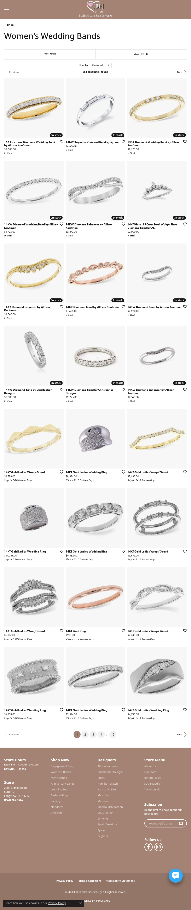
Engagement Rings (63, 766)
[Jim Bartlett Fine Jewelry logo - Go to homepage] (96, 9)
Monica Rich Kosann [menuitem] (110, 807)
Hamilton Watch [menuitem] (108, 783)
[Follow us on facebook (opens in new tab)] (148, 847)
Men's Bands (59, 778)
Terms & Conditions (89, 881)
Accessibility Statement (120, 881)
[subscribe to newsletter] (180, 823)
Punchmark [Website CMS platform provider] (103, 900)
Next (180, 72)
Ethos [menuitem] (101, 778)
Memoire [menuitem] (103, 801)
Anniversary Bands (63, 783)
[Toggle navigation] (5, 9)
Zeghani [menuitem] (103, 836)
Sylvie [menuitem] (101, 830)
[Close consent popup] (80, 903)
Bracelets (57, 813)
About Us (150, 766)
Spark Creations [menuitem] (107, 824)
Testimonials (152, 789)
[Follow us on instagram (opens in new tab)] (158, 847)
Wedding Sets (59, 789)
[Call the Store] (13, 800)
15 (113, 734)
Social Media (152, 783)
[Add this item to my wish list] (60, 141)
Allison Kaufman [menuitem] (108, 766)
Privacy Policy (64, 881)
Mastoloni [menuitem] (104, 795)
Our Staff (150, 772)
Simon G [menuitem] (103, 818)
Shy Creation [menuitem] (106, 813)
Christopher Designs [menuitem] (110, 772)
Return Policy (152, 778)
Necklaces (57, 807)
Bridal (10, 25)
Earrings (56, 801)
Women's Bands (61, 772)
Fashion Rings (59, 795)
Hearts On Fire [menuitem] (107, 789)
